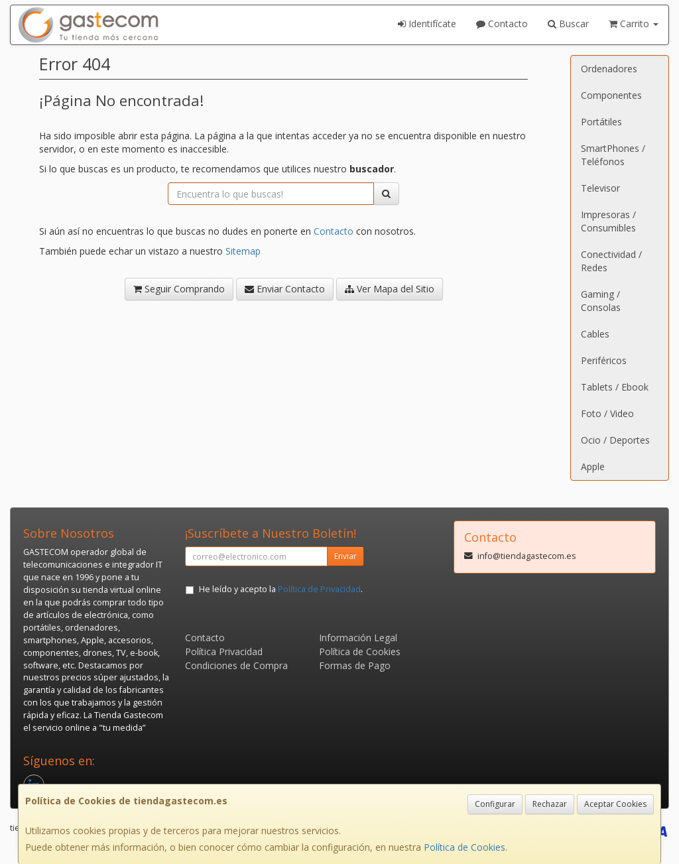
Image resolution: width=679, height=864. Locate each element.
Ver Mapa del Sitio (389, 288)
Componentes (611, 95)
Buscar (568, 23)
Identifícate (427, 23)
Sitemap (243, 251)
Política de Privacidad (319, 589)
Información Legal (358, 637)
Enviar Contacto (285, 288)
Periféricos (604, 360)
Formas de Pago (355, 665)
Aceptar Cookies (615, 804)
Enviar (345, 556)
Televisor (600, 188)
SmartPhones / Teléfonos (613, 155)
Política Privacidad (224, 651)
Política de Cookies (464, 847)
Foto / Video (607, 413)
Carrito (633, 23)
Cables (595, 334)
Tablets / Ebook (614, 387)
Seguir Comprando (179, 288)
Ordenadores (609, 68)
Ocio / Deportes (615, 440)
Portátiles (601, 121)
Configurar (495, 804)
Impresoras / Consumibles (608, 221)
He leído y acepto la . (281, 589)
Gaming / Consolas (601, 301)
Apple (593, 466)
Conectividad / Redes (611, 261)
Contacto (502, 23)
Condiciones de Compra (236, 665)
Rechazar (549, 804)
